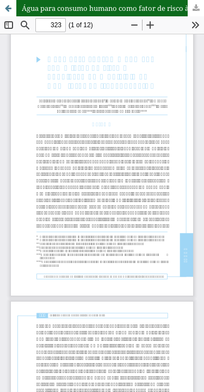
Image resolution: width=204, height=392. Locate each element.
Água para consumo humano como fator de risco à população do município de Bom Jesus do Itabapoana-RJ (113, 8)
